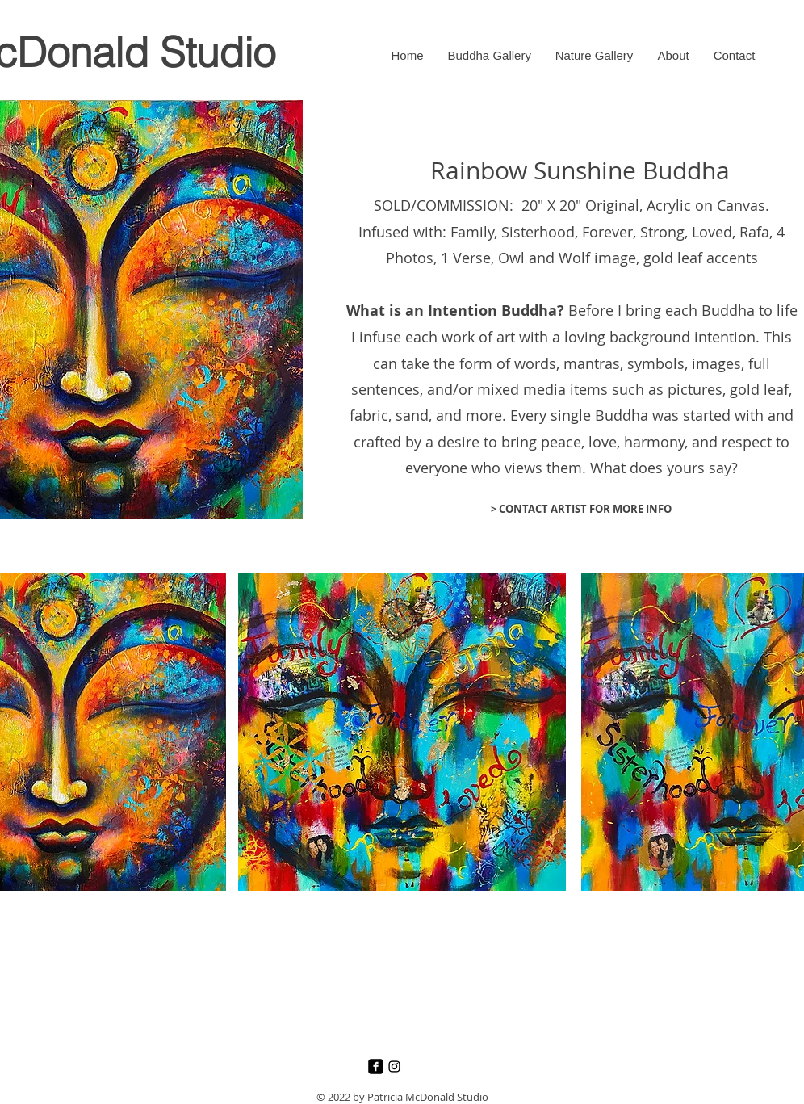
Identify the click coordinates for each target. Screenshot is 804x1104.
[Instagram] (394, 1066)
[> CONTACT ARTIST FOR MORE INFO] (581, 509)
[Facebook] (375, 1066)
